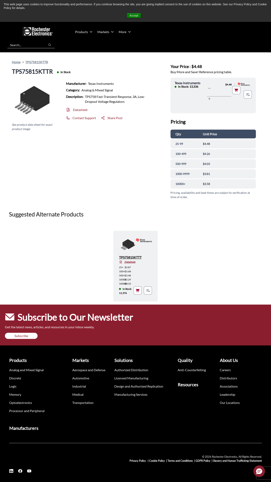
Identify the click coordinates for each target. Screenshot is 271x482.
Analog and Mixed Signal (26, 370)
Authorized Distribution (131, 370)
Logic (13, 386)
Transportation (83, 403)
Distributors (228, 378)
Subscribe (21, 336)
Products (84, 32)
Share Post (115, 118)
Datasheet (80, 110)
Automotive (80, 378)
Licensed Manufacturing (131, 378)
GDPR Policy (202, 460)
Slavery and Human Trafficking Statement (237, 460)
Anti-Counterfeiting (192, 370)
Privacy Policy (137, 460)
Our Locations (230, 403)
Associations (229, 386)
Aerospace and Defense (88, 370)
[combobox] (24, 45)
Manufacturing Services (130, 394)
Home (16, 62)
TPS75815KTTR (36, 62)
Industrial (79, 386)
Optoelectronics (20, 403)
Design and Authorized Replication (138, 386)
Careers (225, 370)
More (125, 32)
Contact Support (84, 118)
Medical (78, 394)
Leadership (227, 394)
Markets (105, 32)
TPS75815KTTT (130, 257)
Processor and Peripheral (27, 411)
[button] (259, 471)
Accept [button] (133, 15)
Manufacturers (23, 428)
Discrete (15, 378)
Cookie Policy (157, 460)
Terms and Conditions (180, 460)
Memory (15, 394)
